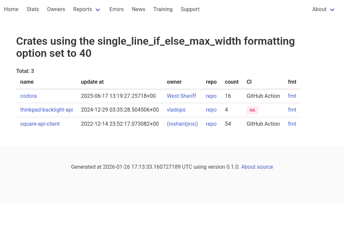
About (319, 9)
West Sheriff (181, 96)
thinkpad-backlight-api (46, 110)
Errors (117, 9)
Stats (33, 9)
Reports (82, 9)
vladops (176, 110)
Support (190, 9)
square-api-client (40, 124)
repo (211, 96)
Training (163, 9)
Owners (56, 9)
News (138, 9)
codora (28, 96)
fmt (292, 96)
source (265, 167)
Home (11, 9)
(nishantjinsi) (182, 124)
